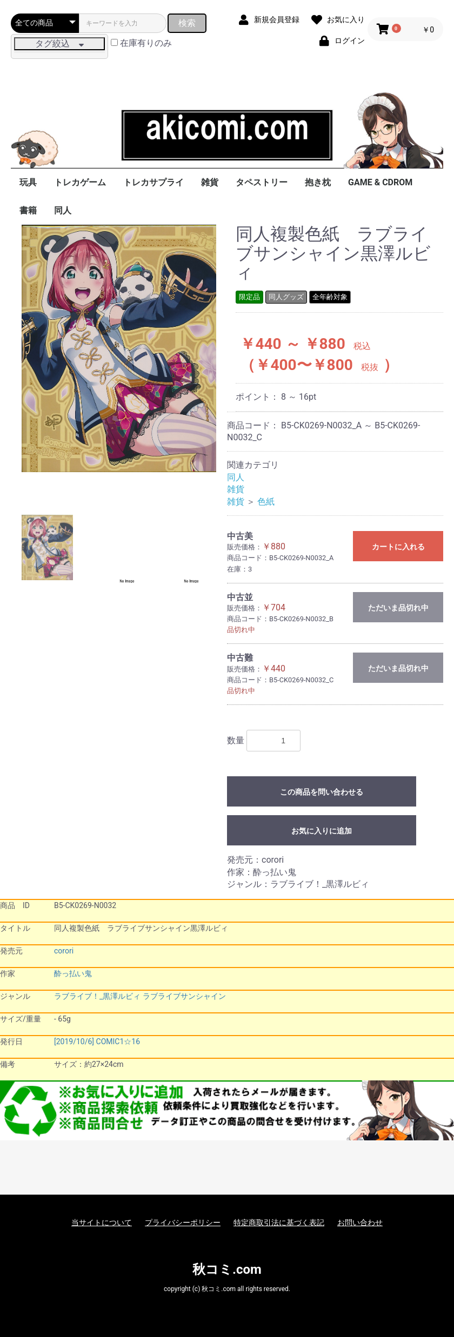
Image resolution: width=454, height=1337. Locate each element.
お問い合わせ (360, 1222)
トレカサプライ (153, 182)
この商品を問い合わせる (321, 792)
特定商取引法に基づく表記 (278, 1222)
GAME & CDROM (380, 182)
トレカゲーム (80, 182)
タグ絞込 (59, 43)
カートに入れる (398, 546)
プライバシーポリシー (183, 1222)
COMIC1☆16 (118, 1041)
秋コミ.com (227, 1269)
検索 (187, 23)
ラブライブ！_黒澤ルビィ (97, 996)
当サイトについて (101, 1222)
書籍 (28, 210)
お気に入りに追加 (321, 831)
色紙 (266, 501)
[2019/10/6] (74, 1041)
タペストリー (262, 182)
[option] (119, 348)
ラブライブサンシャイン (184, 996)
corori (64, 950)
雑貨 (209, 182)
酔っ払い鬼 (73, 973)
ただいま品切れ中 (398, 607)
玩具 (28, 182)
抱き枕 (318, 182)
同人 (62, 210)
